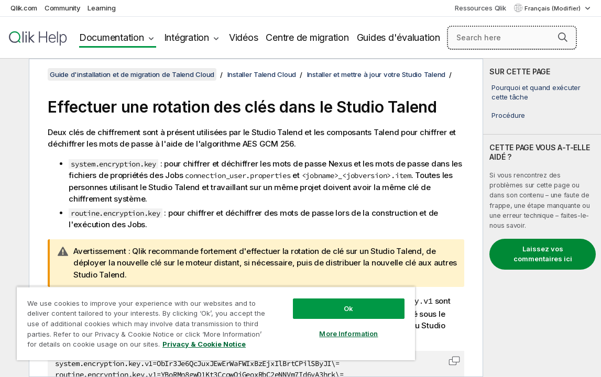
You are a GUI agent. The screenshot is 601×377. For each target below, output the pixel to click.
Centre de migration (307, 37)
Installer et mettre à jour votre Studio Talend (376, 74)
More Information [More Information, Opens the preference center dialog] (306, 325)
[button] (563, 37)
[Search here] (512, 38)
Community (63, 8)
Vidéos (243, 37)
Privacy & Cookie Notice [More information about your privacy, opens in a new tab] (112, 346)
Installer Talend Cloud (262, 74)
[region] (191, 319)
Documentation (111, 37)
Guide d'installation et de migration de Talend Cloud (132, 74)
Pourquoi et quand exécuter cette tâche (536, 92)
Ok (306, 300)
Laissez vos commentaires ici (542, 254)
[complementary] (542, 218)
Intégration (186, 37)
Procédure (508, 115)
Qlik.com (23, 8)
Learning (101, 8)
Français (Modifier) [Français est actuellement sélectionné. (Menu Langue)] (553, 8)
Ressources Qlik (480, 8)
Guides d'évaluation (398, 37)
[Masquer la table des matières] (13, 75)
